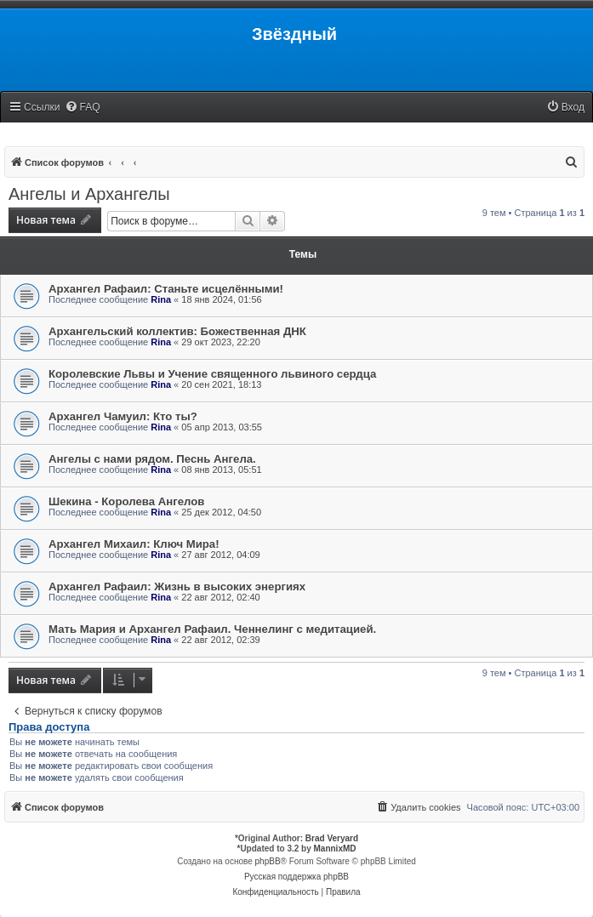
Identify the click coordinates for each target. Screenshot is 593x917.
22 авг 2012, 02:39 (220, 640)
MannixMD (335, 848)
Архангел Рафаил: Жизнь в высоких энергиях (176, 586)
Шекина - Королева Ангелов (126, 501)
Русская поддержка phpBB (296, 876)
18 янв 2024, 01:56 (221, 299)
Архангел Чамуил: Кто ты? (122, 416)
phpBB (268, 861)
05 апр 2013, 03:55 (221, 427)
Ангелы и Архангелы (89, 194)
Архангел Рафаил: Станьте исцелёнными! (165, 288)
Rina (161, 299)
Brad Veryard (331, 838)
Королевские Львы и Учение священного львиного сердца (212, 373)
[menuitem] (82, 107)
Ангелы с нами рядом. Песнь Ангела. (152, 459)
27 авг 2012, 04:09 (220, 555)
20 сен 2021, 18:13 (221, 384)
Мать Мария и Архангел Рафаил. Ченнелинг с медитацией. (212, 629)
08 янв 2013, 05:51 (221, 469)
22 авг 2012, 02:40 (220, 597)
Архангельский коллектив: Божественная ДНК (177, 331)
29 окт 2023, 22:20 (220, 342)
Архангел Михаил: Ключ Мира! (134, 544)
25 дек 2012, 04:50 (221, 512)
